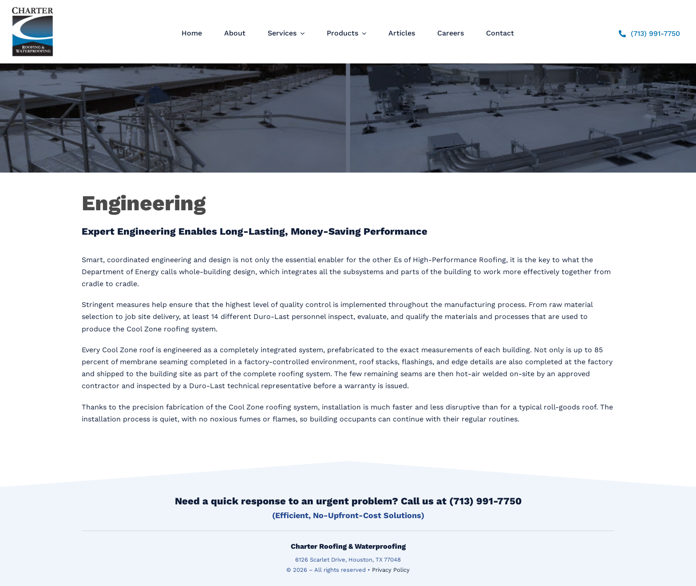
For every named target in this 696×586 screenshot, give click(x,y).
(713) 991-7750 (485, 501)
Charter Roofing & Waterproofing (348, 546)
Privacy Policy (391, 569)
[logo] (32, 7)
